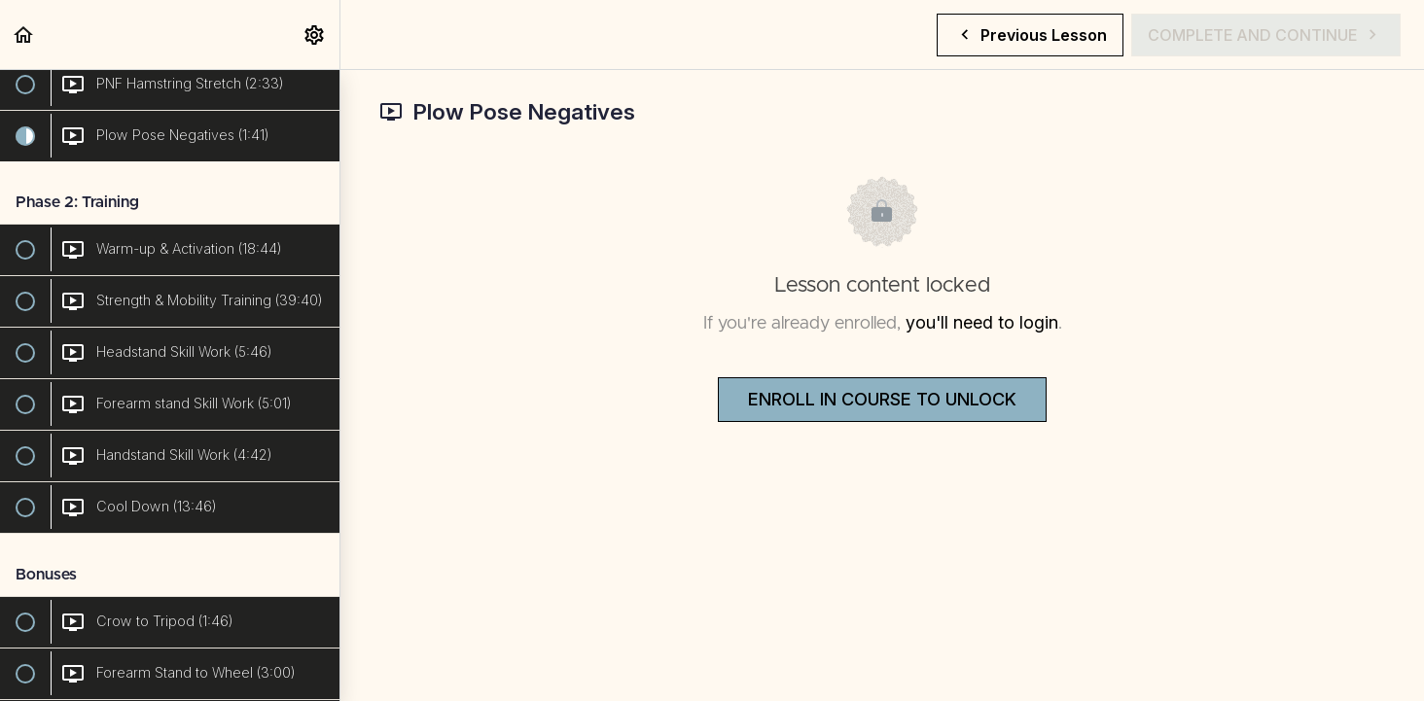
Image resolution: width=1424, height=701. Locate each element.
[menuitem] (315, 34)
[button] (24, 34)
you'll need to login (982, 322)
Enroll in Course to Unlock (882, 399)
